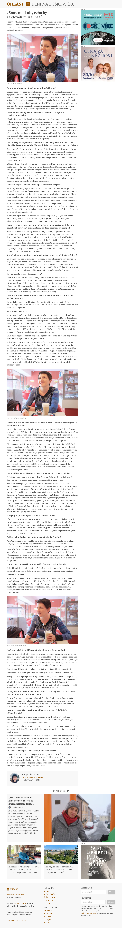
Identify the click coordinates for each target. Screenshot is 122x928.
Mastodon (48, 913)
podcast (47, 903)
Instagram (48, 919)
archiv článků (50, 894)
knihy (46, 891)
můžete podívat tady (88, 913)
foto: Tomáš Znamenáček (16, 84)
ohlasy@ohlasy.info (15, 894)
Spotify (47, 922)
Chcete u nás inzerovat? (17, 920)
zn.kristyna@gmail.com (32, 777)
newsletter (48, 900)
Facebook (48, 910)
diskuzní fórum (50, 897)
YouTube (47, 916)
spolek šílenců (20, 903)
